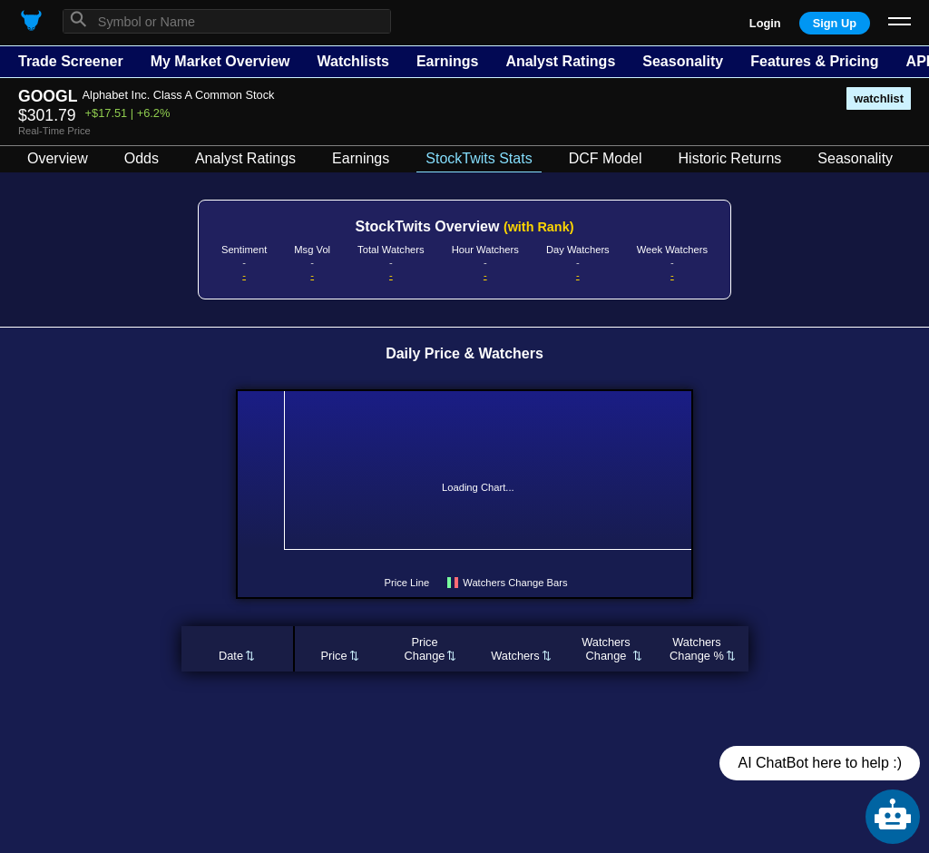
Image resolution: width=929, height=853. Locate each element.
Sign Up (834, 23)
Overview (57, 158)
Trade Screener (70, 61)
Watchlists (352, 61)
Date (231, 655)
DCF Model (605, 158)
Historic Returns (730, 158)
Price (333, 655)
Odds (141, 158)
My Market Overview (220, 61)
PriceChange (425, 648)
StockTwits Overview (465, 226)
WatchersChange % (697, 648)
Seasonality (682, 61)
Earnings (447, 61)
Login (765, 23)
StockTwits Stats (478, 158)
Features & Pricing (814, 61)
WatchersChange (606, 648)
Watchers (515, 655)
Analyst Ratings (560, 61)
